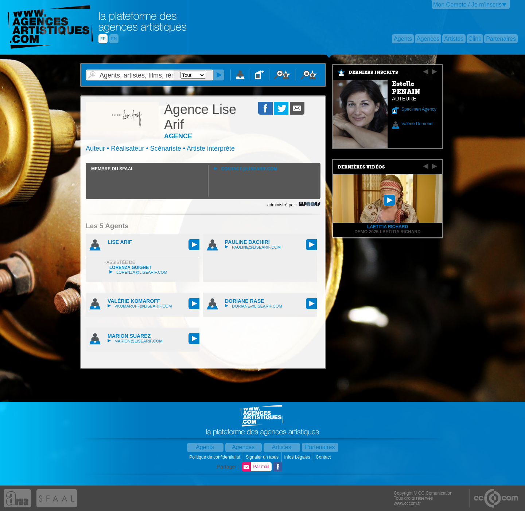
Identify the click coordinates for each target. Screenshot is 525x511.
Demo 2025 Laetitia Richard (387, 231)
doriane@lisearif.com (253, 306)
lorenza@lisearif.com (138, 272)
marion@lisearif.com (135, 341)
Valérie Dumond (416, 123)
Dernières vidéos (361, 167)
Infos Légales (297, 457)
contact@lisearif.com (245, 168)
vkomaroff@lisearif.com (140, 306)
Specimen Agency (418, 109)
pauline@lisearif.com (253, 247)
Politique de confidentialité (215, 457)
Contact (324, 457)
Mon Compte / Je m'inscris (467, 4)
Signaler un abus (263, 457)
